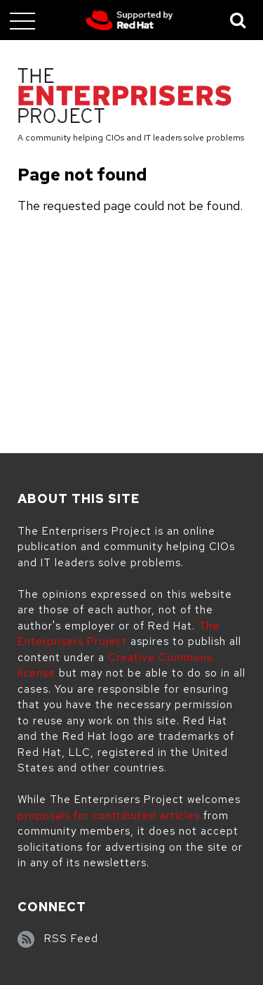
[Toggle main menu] (22, 20)
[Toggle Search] (238, 20)
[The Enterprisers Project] (124, 98)
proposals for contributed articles (109, 816)
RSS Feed (71, 939)
